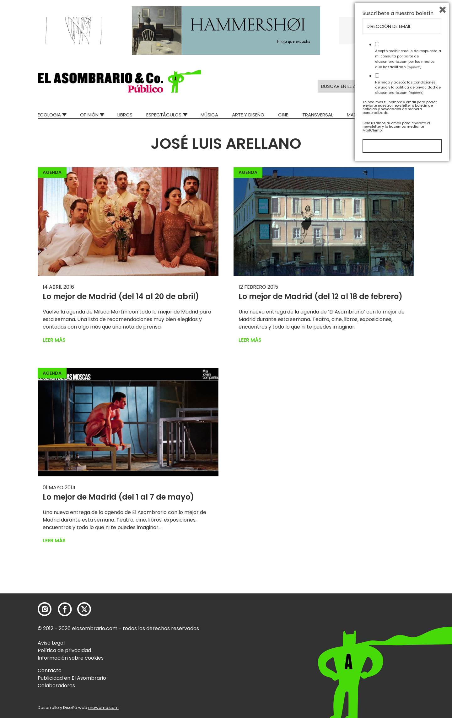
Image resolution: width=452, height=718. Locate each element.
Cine (283, 114)
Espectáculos (163, 114)
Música (209, 114)
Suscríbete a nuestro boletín (398, 567)
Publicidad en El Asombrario (72, 678)
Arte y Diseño (248, 114)
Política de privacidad (64, 650)
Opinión (89, 114)
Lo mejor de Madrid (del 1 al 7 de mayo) (118, 497)
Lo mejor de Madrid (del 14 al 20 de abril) (121, 296)
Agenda (52, 172)
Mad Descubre (364, 114)
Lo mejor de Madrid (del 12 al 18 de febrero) (320, 296)
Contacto (50, 670)
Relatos (404, 114)
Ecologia (49, 114)
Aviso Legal (51, 642)
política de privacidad (415, 641)
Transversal (317, 114)
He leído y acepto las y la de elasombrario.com (408, 641)
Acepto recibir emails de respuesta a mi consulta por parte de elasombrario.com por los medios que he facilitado (408, 613)
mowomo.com (103, 707)
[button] (119, 81)
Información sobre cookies (71, 658)
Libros (124, 114)
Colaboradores (56, 685)
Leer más (54, 340)
